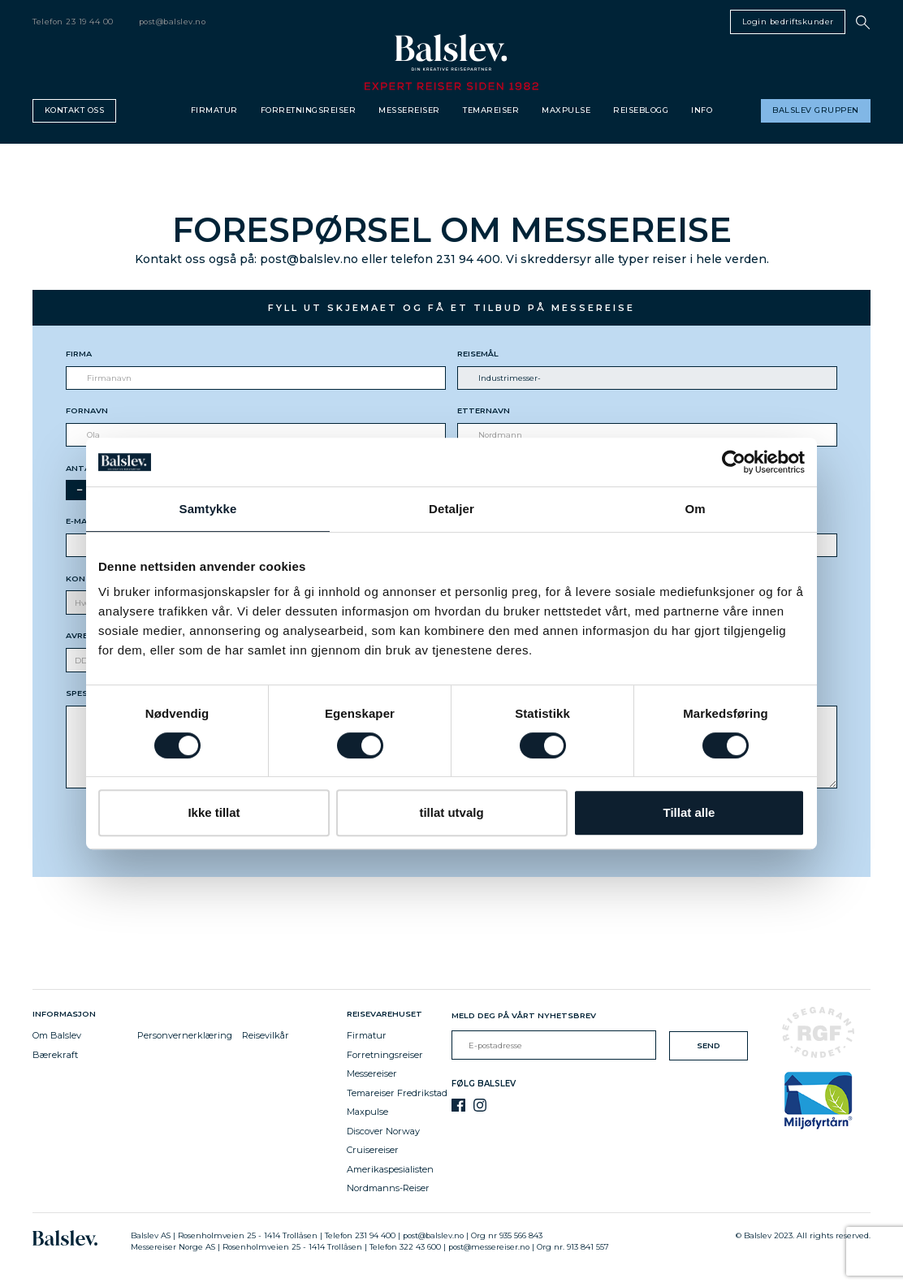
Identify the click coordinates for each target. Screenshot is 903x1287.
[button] (863, 22)
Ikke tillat (214, 812)
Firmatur (214, 110)
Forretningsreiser (308, 110)
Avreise (83, 635)
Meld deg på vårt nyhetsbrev (523, 1015)
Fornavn (87, 410)
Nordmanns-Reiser (388, 1188)
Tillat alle (689, 812)
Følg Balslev (483, 1083)
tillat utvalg (451, 812)
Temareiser (491, 110)
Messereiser (409, 110)
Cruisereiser (373, 1149)
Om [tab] (695, 509)
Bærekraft (55, 1054)
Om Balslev (56, 1035)
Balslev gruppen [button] (815, 110)
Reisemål (478, 353)
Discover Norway (383, 1131)
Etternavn (483, 410)
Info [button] (701, 110)
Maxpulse (566, 110)
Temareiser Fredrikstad (397, 1093)
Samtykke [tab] (208, 509)
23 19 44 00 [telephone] (90, 21)
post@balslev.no (433, 1235)
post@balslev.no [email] (172, 21)
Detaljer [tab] (451, 509)
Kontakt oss (75, 110)
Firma (79, 353)
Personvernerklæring (184, 1035)
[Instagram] (480, 1105)
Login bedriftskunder (788, 21)
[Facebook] (458, 1105)
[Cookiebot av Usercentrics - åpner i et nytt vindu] (734, 462)
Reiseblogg (640, 110)
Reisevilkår (265, 1035)
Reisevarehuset (387, 1013)
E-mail (80, 520)
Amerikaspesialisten (390, 1169)
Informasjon (66, 1013)
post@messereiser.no (488, 1246)
